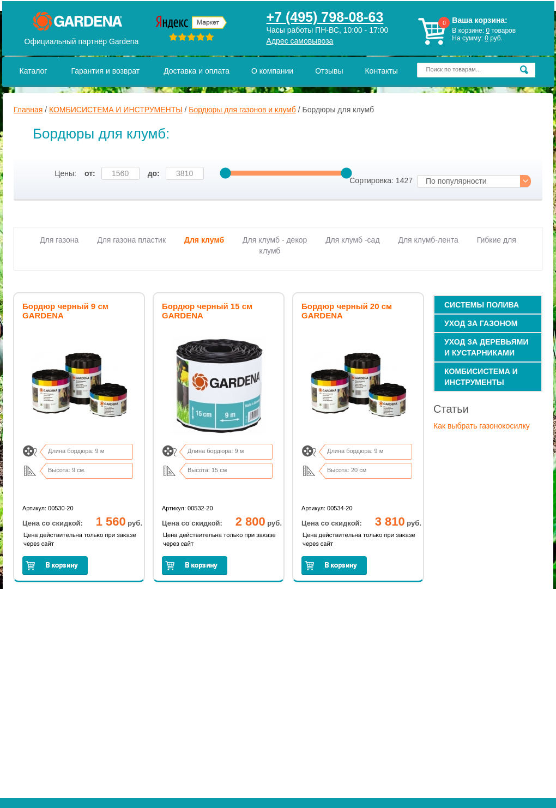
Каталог (33, 71)
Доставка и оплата (196, 71)
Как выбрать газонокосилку (481, 425)
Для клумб (204, 240)
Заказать (55, 565)
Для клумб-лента (428, 240)
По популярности (456, 181)
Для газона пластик (131, 240)
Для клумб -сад (352, 240)
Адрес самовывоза (300, 41)
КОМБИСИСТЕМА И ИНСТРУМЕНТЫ (116, 109)
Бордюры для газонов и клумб (242, 109)
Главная (28, 109)
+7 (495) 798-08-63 (325, 17)
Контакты (381, 71)
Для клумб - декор (275, 240)
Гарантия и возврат (105, 71)
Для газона (59, 240)
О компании (272, 71)
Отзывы (329, 71)
